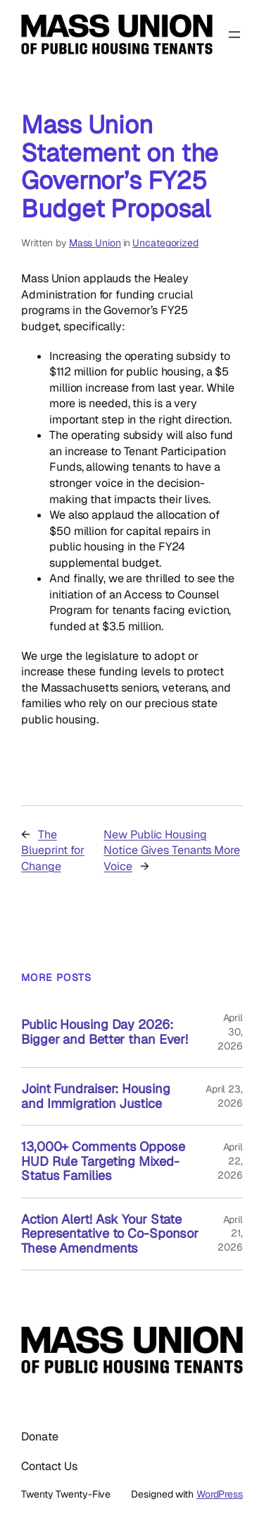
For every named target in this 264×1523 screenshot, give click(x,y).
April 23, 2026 (224, 1096)
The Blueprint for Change (52, 850)
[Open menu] (234, 34)
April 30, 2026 (230, 1031)
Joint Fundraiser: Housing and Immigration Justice (95, 1096)
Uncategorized (165, 242)
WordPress (219, 1494)
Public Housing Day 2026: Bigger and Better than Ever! (104, 1032)
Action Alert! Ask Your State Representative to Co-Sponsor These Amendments (110, 1234)
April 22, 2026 (230, 1160)
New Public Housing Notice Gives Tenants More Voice (171, 850)
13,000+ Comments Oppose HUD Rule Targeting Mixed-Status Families (103, 1161)
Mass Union (95, 242)
